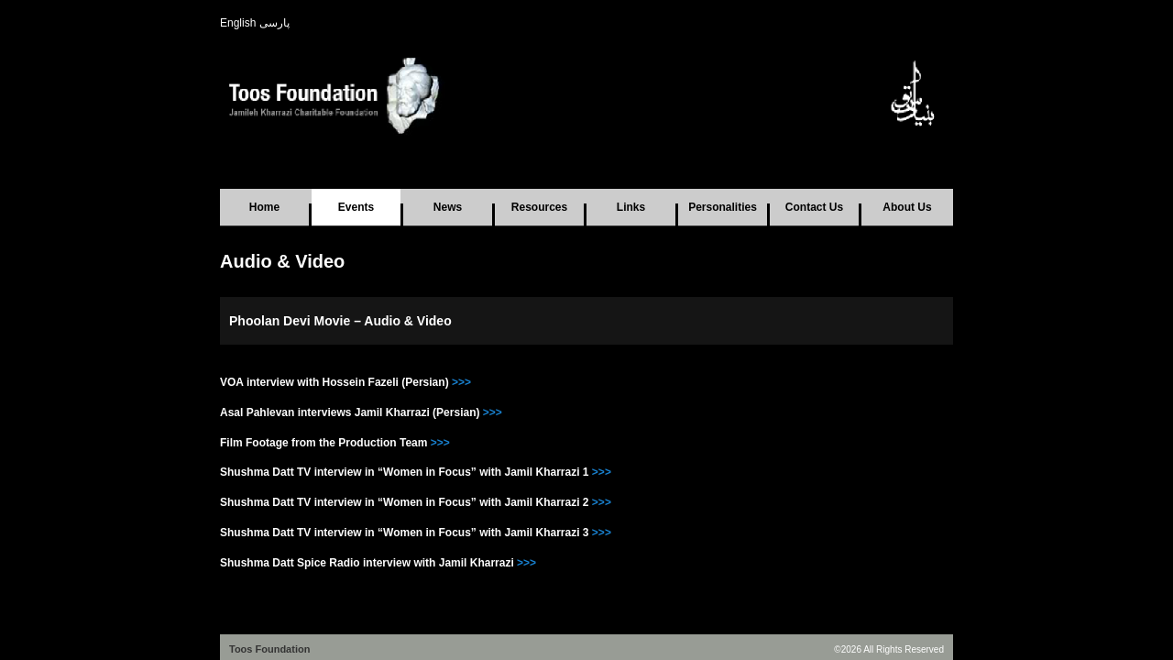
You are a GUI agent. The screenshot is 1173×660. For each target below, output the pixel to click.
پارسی (274, 22)
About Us (906, 207)
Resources (539, 207)
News (447, 207)
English (238, 22)
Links (631, 207)
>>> (460, 382)
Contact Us (814, 207)
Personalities (722, 207)
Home (264, 207)
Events (356, 207)
